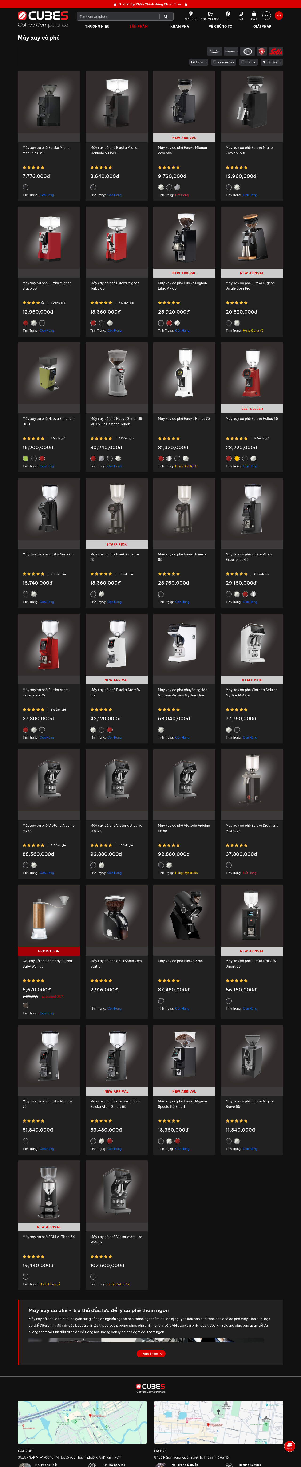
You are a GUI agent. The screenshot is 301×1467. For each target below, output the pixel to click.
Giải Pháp (262, 26)
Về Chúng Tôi (221, 26)
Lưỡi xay (197, 62)
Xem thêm (150, 1354)
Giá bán (271, 62)
